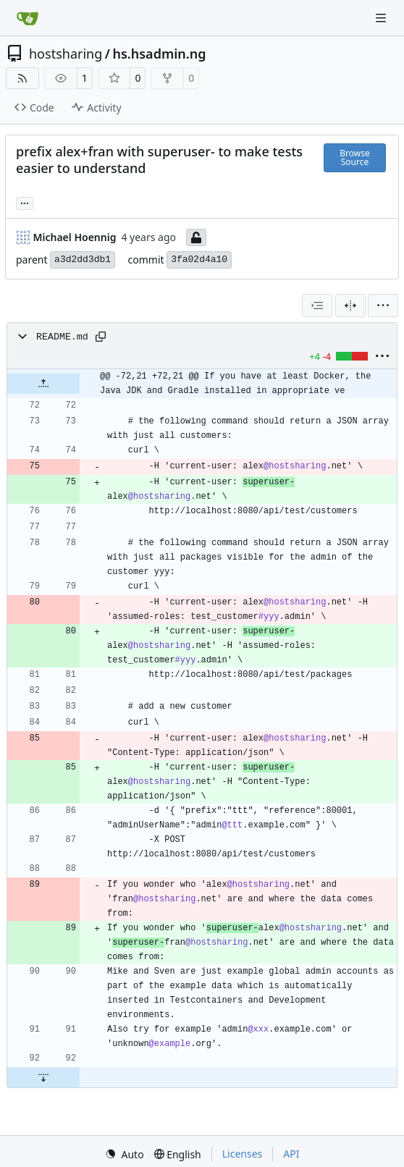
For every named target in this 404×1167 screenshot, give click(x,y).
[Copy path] (101, 336)
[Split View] (350, 305)
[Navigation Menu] (382, 18)
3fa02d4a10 (199, 259)
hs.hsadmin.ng (159, 53)
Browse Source (354, 157)
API (291, 1153)
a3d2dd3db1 (82, 259)
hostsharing (65, 53)
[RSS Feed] (22, 78)
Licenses (242, 1153)
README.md (62, 337)
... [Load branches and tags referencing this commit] (24, 202)
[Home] (27, 18)
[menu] (383, 305)
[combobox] (317, 305)
